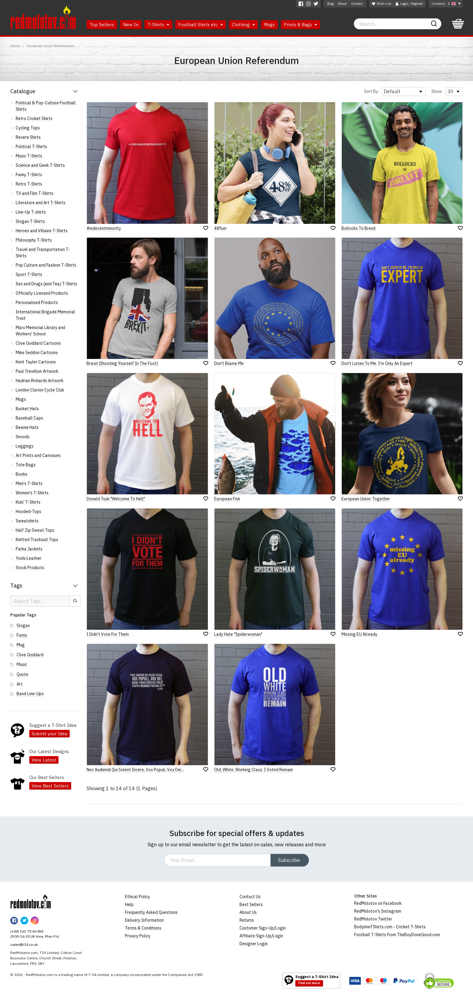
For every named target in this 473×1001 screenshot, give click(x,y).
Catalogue (22, 91)
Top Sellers (102, 24)
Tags (16, 585)
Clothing (243, 24)
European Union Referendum (50, 45)
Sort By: (371, 91)
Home (15, 45)
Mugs (269, 24)
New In (130, 24)
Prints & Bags (300, 24)
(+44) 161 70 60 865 (27, 931)
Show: (437, 91)
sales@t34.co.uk (24, 944)
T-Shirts (158, 24)
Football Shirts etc (200, 24)
